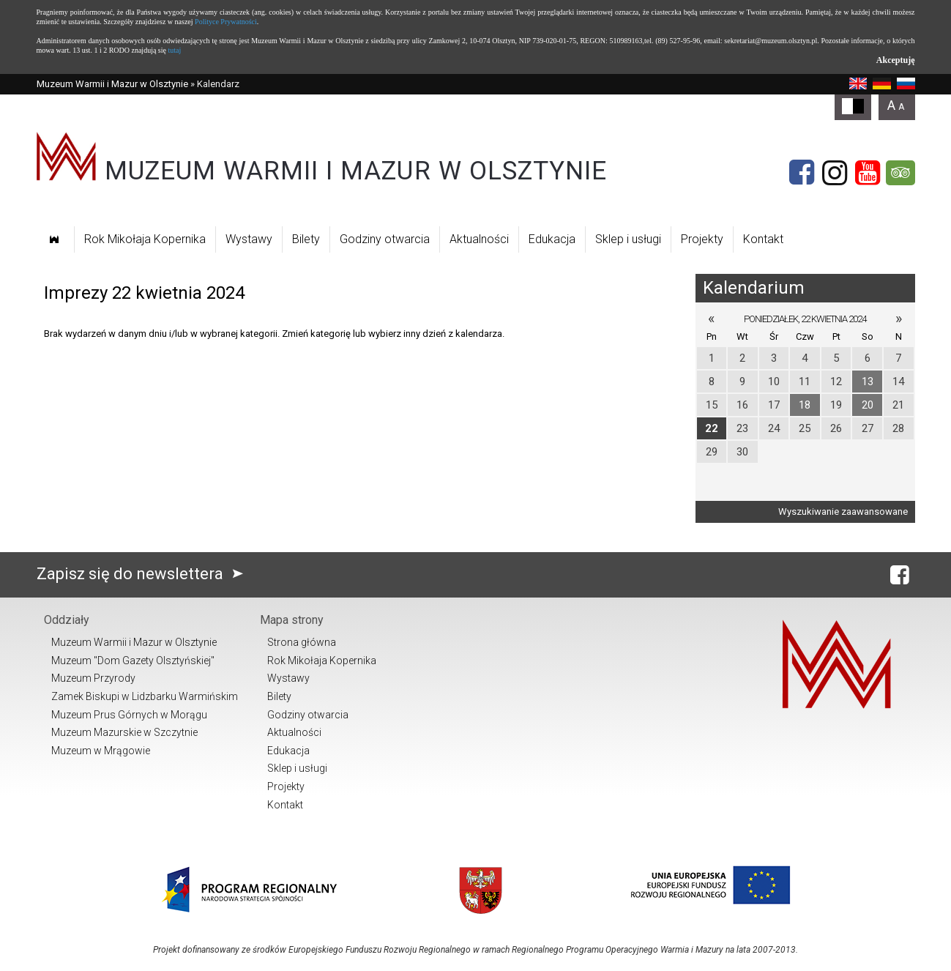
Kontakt (763, 239)
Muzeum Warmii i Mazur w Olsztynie (112, 83)
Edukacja (552, 239)
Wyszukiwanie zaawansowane (843, 511)
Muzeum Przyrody (93, 678)
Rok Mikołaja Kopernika (145, 239)
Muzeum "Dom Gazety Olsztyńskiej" (133, 660)
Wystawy (248, 239)
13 (867, 381)
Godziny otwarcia (385, 239)
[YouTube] (867, 172)
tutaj (174, 50)
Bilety (306, 239)
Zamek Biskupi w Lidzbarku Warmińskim (144, 696)
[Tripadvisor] (900, 172)
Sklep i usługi (628, 239)
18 (804, 405)
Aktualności (479, 239)
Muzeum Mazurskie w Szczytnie (124, 732)
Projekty (702, 239)
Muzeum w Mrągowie (100, 750)
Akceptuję (895, 60)
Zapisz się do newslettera (143, 574)
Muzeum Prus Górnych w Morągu (129, 715)
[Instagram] (834, 172)
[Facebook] (801, 172)
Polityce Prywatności (226, 22)
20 (867, 405)
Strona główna (301, 642)
